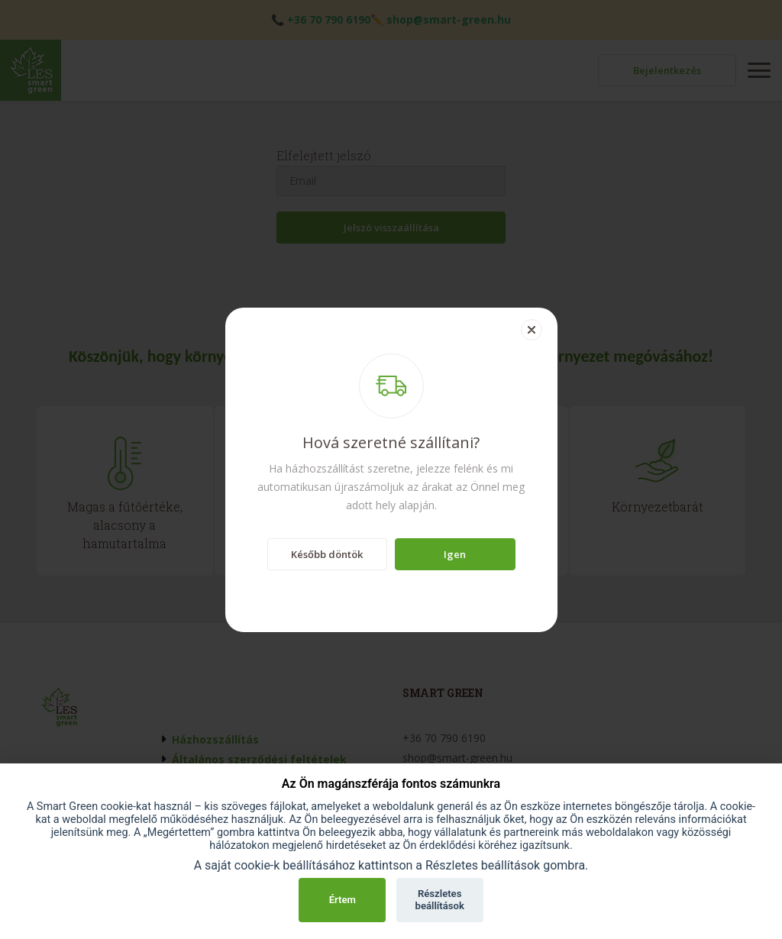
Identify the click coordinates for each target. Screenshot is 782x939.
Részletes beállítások (439, 900)
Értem (342, 899)
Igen (455, 554)
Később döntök (327, 554)
